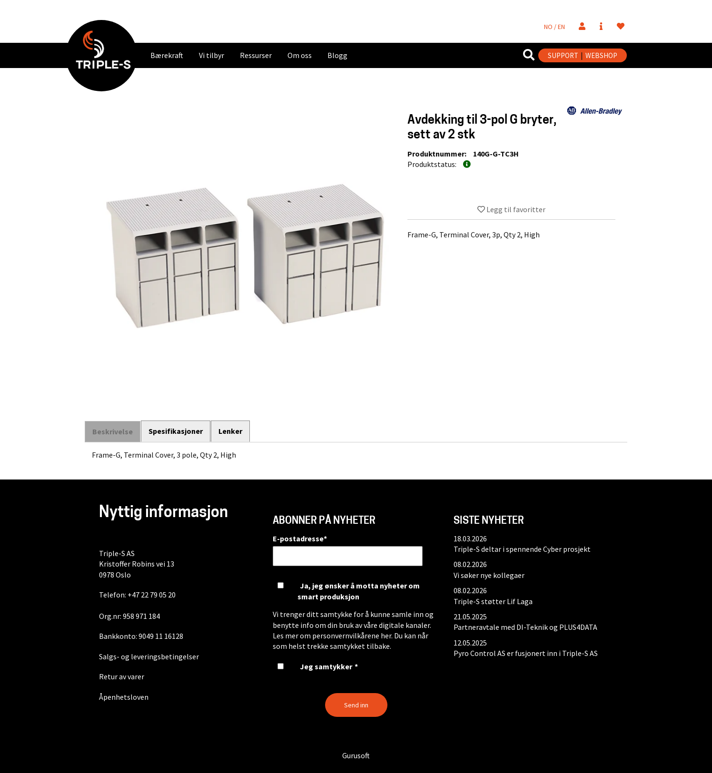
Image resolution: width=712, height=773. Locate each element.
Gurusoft (356, 755)
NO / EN (554, 26)
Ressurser (256, 55)
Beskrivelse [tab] (112, 431)
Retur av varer (121, 676)
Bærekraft (166, 55)
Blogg (337, 55)
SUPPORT (563, 55)
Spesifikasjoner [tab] (176, 431)
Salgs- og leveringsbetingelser (149, 656)
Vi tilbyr (211, 55)
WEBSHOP (601, 55)
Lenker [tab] (231, 431)
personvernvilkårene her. (352, 635)
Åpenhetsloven (123, 697)
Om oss (299, 55)
